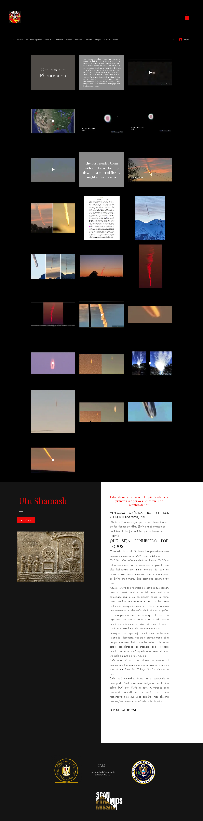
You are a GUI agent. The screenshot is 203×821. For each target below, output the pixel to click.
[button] (187, 17)
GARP (101, 765)
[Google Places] (173, 39)
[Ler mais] (26, 520)
